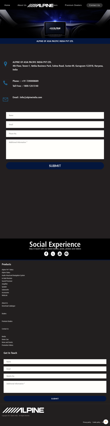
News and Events (7, 342)
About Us (5, 303)
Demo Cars (5, 339)
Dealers (54, 5)
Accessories (5, 292)
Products (38, 5)
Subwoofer (5, 290)
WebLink (4, 295)
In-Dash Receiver (7, 278)
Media (4, 336)
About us (22, 5)
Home (7, 5)
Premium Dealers (73, 5)
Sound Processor (7, 281)
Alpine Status (6, 272)
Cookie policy (96, 422)
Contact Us (94, 5)
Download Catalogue (8, 306)
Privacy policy (87, 422)
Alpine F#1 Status (7, 270)
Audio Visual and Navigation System (13, 275)
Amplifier (5, 284)
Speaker (4, 287)
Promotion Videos (7, 345)
